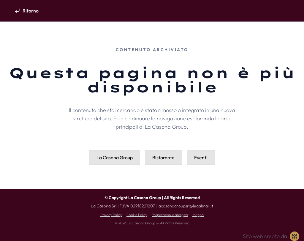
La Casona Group (114, 157)
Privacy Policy (111, 214)
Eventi (201, 157)
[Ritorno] (26, 10)
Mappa (198, 214)
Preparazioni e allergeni (170, 214)
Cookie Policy (136, 214)
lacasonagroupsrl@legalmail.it (185, 206)
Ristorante (163, 157)
